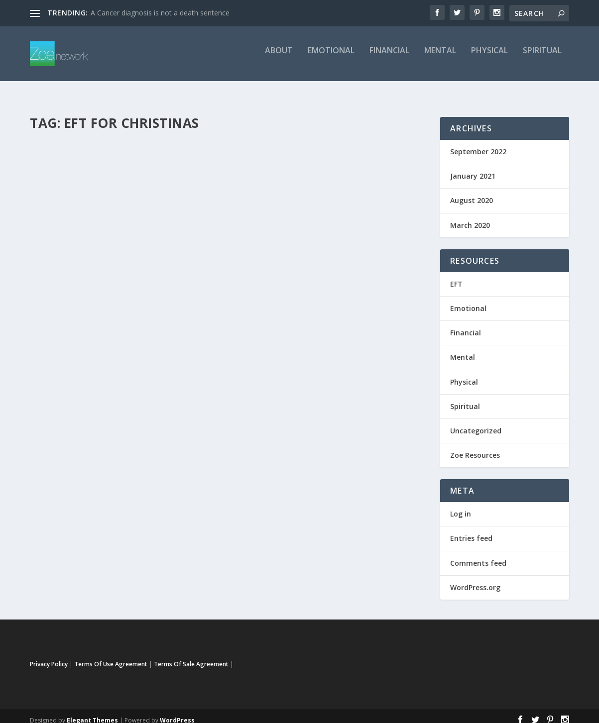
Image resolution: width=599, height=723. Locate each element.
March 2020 (470, 216)
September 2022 (478, 142)
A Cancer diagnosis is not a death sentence (160, 12)
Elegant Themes (92, 711)
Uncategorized (61, 290)
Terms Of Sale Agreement (191, 655)
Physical (489, 58)
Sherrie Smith (66, 279)
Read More (66, 341)
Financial (389, 58)
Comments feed (478, 554)
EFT (139, 279)
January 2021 (472, 167)
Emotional (331, 58)
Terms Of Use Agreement (110, 655)
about (279, 58)
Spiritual (542, 58)
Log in (460, 505)
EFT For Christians (82, 264)
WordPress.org (475, 578)
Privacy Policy (49, 655)
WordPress (177, 711)
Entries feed (471, 529)
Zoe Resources (475, 446)
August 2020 (471, 191)
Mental (440, 58)
